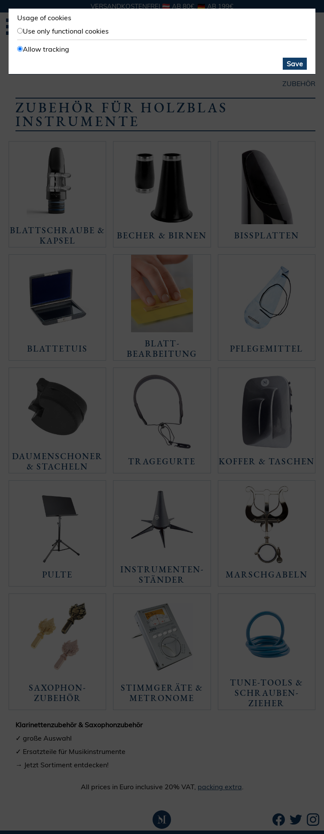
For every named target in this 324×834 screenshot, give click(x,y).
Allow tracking (46, 49)
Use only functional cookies (66, 31)
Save (295, 63)
